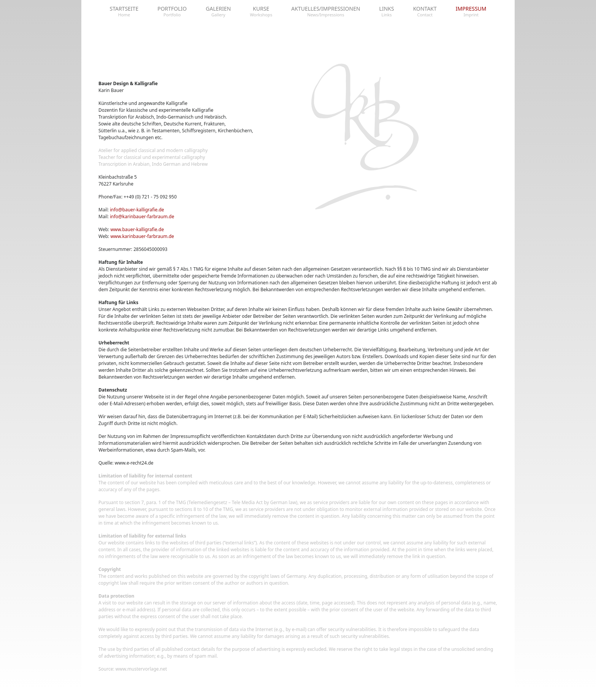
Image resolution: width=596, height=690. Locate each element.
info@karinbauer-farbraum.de (142, 216)
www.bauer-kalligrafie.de (137, 229)
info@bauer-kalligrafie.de (137, 209)
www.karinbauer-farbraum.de (142, 236)
